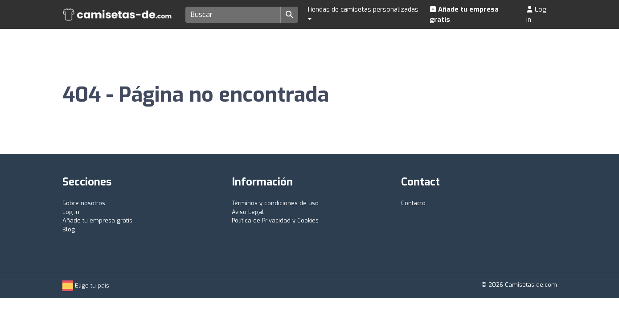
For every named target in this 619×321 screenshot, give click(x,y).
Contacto (413, 203)
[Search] (233, 15)
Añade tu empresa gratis (464, 14)
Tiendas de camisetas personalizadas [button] (362, 9)
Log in (536, 14)
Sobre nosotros (83, 203)
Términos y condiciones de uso (275, 203)
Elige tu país (85, 285)
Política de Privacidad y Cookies (275, 220)
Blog (68, 229)
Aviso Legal (248, 212)
